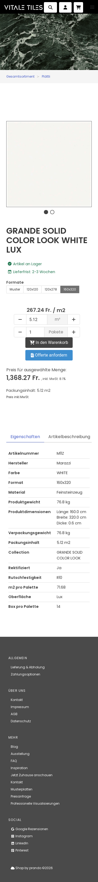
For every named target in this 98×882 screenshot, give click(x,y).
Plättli (46, 76)
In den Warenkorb (49, 342)
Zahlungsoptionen (25, 674)
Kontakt (17, 700)
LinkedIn (19, 843)
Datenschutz (21, 721)
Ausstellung (20, 753)
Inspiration (19, 768)
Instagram (22, 836)
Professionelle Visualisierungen (35, 803)
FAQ (14, 761)
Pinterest (19, 850)
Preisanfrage (21, 796)
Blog (14, 746)
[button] (92, 7)
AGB (14, 714)
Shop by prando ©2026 (32, 868)
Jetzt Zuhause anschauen (32, 775)
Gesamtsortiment (20, 76)
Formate (15, 282)
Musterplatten (21, 789)
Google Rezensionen (29, 829)
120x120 (32, 289)
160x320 (70, 289)
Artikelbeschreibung (69, 437)
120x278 (51, 289)
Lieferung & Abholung (28, 667)
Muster (15, 289)
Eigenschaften (25, 437)
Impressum (20, 707)
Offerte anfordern (49, 355)
